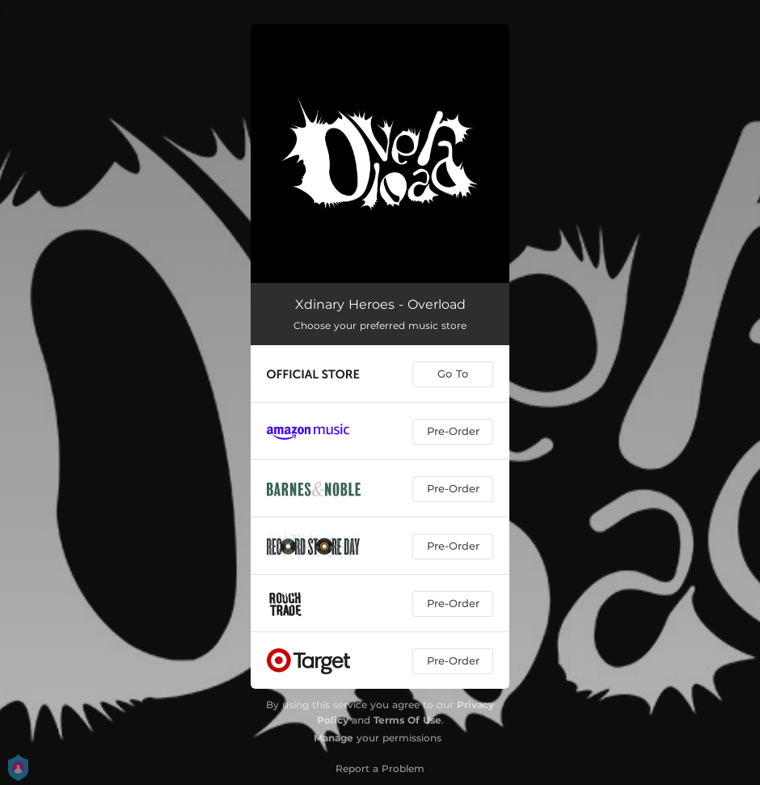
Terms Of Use (407, 720)
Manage (333, 738)
